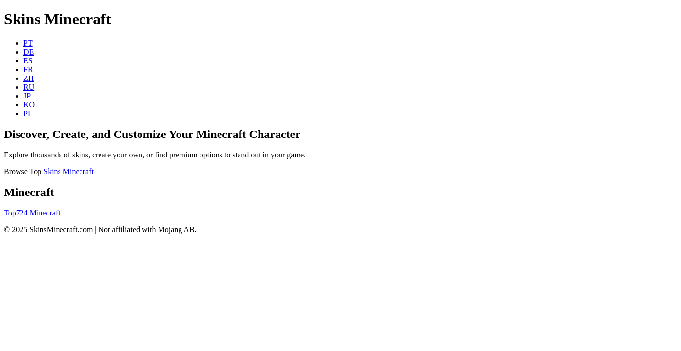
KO (29, 104)
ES (28, 61)
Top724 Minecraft (32, 213)
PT (28, 43)
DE (28, 52)
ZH (28, 78)
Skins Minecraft (68, 171)
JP (27, 96)
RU (28, 87)
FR (28, 69)
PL (28, 113)
